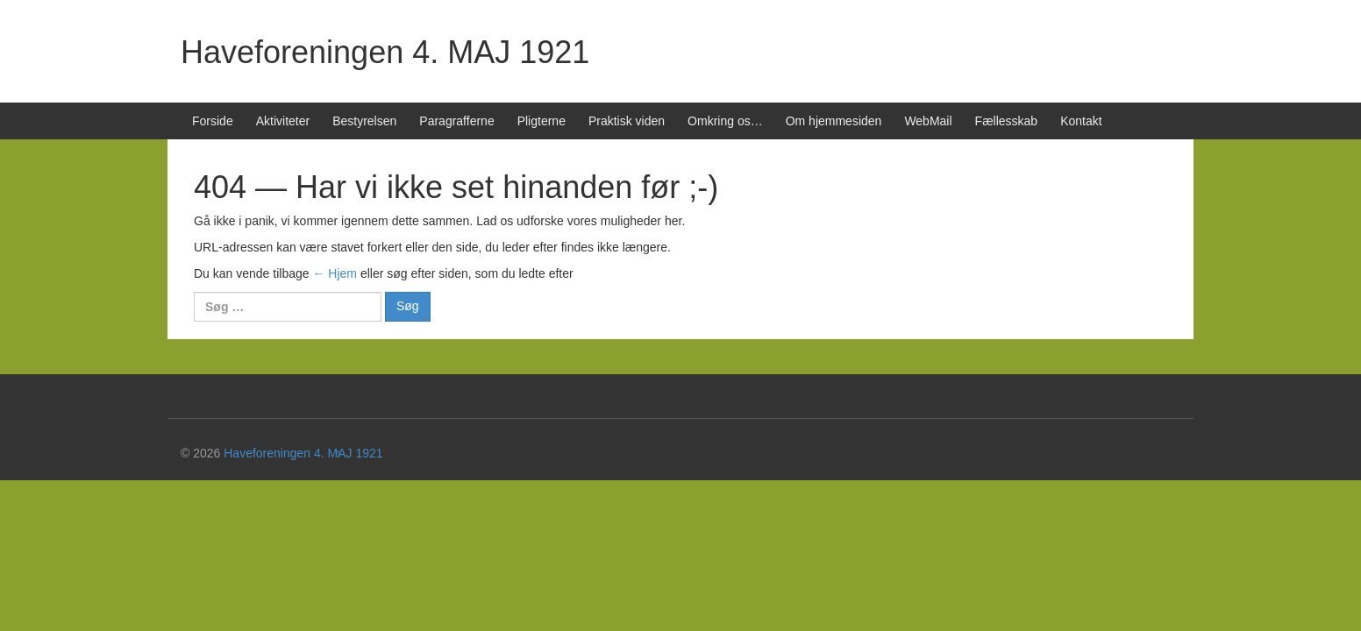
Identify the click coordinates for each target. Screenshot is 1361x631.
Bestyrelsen (364, 121)
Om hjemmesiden (834, 121)
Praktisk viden (626, 121)
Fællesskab (1006, 121)
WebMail (927, 121)
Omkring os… (725, 121)
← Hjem (334, 273)
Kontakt (1080, 121)
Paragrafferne (456, 121)
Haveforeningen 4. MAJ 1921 (385, 52)
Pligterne (541, 121)
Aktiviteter (283, 121)
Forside (212, 121)
